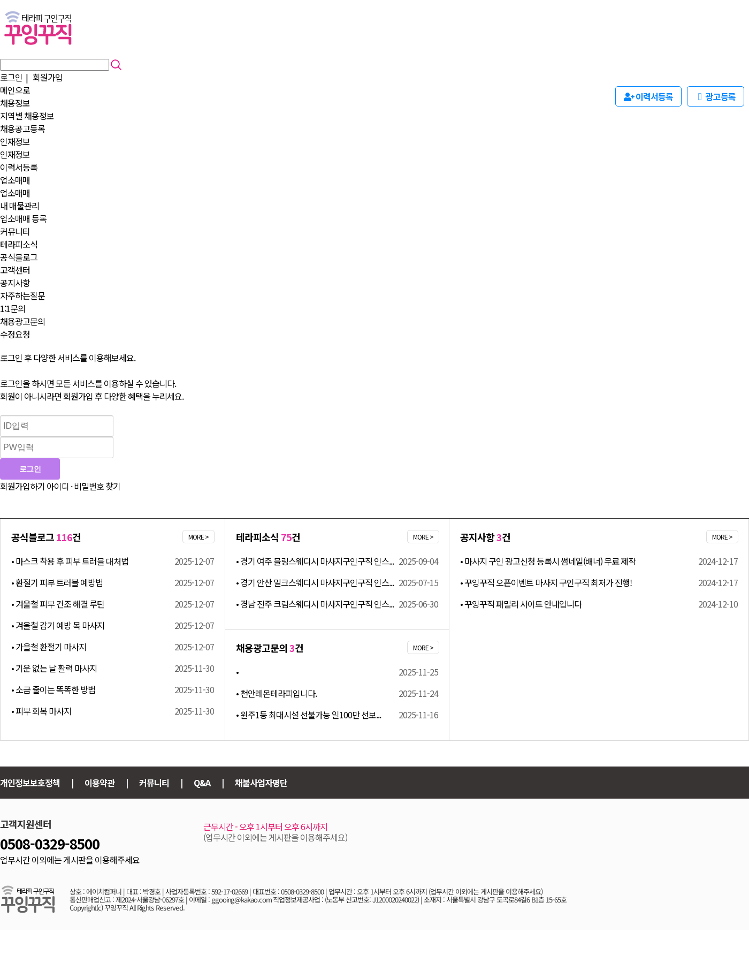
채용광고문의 (22, 321)
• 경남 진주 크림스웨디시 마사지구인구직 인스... (315, 603)
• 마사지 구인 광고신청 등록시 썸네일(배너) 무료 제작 (548, 561)
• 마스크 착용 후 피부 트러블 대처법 (69, 561)
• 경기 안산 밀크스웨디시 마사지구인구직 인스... (315, 582)
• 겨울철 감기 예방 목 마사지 (57, 625)
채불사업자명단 (261, 782)
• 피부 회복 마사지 (41, 710)
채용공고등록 (22, 128)
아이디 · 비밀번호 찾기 (83, 486)
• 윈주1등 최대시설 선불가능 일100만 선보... (308, 714)
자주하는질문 (22, 295)
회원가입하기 (22, 486)
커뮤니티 (15, 231)
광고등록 (716, 96)
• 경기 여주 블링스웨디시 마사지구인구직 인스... (315, 561)
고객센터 (15, 269)
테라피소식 (18, 244)
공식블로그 (18, 257)
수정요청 (15, 334)
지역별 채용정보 (27, 115)
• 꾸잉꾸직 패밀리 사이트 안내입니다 (521, 603)
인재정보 (15, 141)
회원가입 (48, 77)
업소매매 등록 (23, 218)
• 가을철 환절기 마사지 (48, 646)
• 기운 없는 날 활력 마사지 (54, 668)
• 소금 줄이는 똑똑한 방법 (53, 689)
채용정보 (15, 102)
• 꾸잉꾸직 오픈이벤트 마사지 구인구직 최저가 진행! (546, 582)
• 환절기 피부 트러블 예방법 (57, 582)
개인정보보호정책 (30, 782)
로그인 (11, 77)
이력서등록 (18, 167)
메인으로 (15, 90)
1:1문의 (12, 308)
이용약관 (99, 782)
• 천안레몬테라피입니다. (276, 693)
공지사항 (15, 282)
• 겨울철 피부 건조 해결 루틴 (57, 603)
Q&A (202, 782)
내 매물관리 (19, 205)
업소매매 (15, 179)
